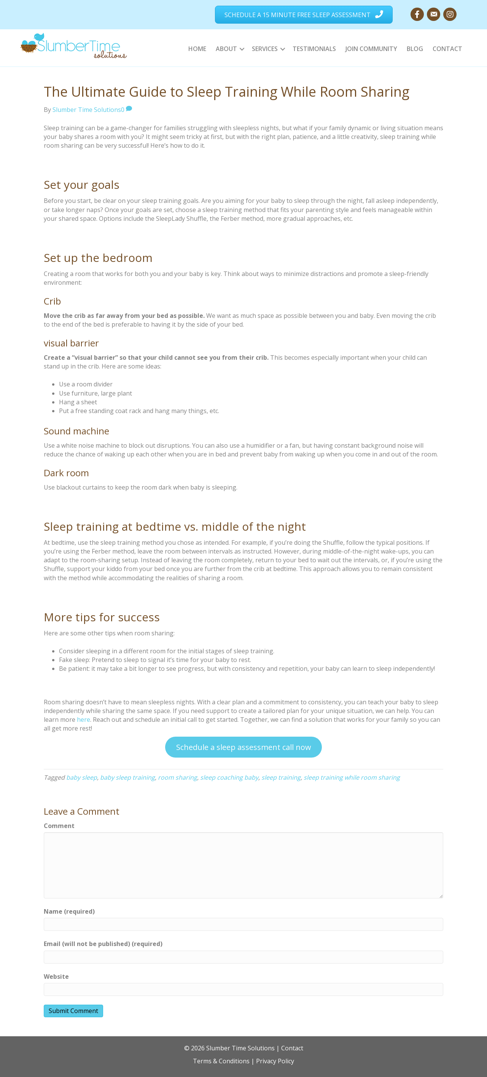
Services (265, 49)
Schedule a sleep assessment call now (243, 747)
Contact (447, 49)
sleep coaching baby (229, 777)
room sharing (177, 777)
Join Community (371, 49)
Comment (59, 826)
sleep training (281, 777)
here (83, 719)
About (226, 49)
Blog (415, 49)
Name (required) (69, 911)
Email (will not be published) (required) (103, 944)
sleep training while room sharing (352, 777)
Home (197, 49)
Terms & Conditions (221, 1061)
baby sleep (81, 777)
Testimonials (314, 49)
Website (56, 976)
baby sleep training (127, 777)
